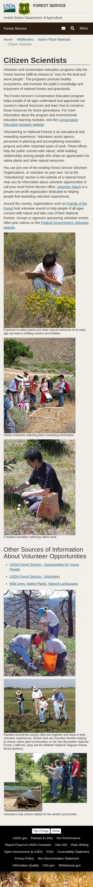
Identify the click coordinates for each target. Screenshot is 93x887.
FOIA (50, 852)
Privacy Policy (24, 858)
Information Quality (26, 865)
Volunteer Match (69, 187)
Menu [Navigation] (84, 29)
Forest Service (15, 28)
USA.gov (48, 865)
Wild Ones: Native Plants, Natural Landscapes (44, 584)
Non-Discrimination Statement (58, 858)
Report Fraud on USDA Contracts (28, 845)
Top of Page (41, 831)
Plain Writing (79, 845)
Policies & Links (42, 838)
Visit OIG (61, 845)
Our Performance (68, 838)
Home (8, 39)
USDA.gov (20, 838)
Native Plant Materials (54, 39)
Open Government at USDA (23, 852)
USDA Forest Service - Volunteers (35, 576)
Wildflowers (25, 39)
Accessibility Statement (73, 852)
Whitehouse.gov (69, 865)
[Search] (72, 28)
